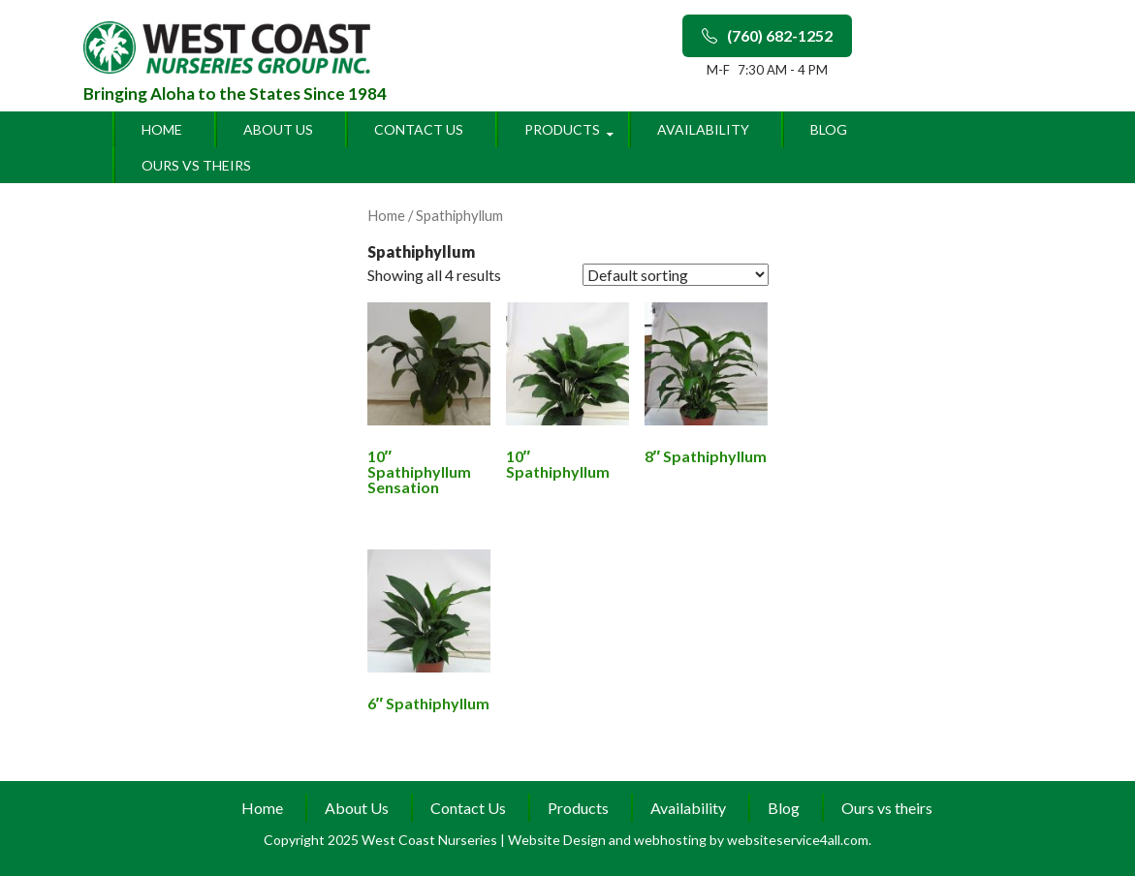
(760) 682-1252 (767, 35)
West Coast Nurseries (431, 839)
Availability (703, 129)
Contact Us (418, 129)
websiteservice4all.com (797, 839)
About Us (278, 129)
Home (162, 129)
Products (562, 129)
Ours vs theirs (196, 165)
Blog (828, 129)
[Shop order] (676, 275)
